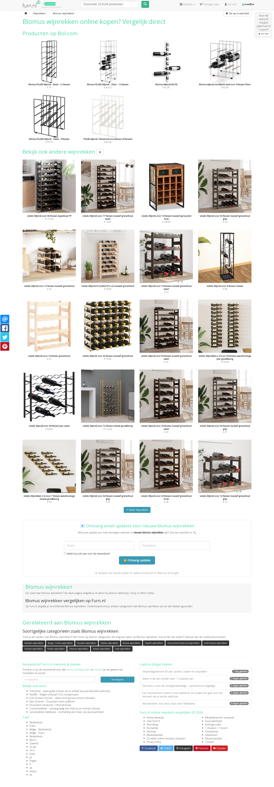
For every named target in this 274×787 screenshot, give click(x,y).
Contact (209, 742)
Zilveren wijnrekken (78, 648)
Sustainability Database (43, 712)
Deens (33, 771)
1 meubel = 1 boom (216, 728)
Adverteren (211, 735)
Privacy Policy (154, 742)
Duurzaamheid (213, 721)
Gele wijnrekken (123, 648)
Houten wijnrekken (33, 648)
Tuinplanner (211, 731)
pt (31, 757)
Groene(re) (50, 3)
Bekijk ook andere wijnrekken (63, 151)
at (31, 774)
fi (30, 764)
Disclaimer (152, 728)
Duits (32, 753)
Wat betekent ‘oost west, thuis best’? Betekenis (195, 703)
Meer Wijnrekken (137, 509)
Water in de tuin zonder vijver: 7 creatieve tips (195, 678)
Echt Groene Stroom (41, 698)
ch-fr (32, 750)
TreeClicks (35, 691)
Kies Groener (37, 701)
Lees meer (263, 33)
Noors (33, 739)
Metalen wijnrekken (33, 643)
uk (31, 767)
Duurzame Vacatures (41, 705)
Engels (33, 760)
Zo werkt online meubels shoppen (166, 738)
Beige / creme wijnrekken (60, 643)
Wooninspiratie (213, 738)
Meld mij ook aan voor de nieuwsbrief (87, 553)
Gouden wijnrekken (86, 643)
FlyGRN (33, 694)
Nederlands (36, 722)
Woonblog (152, 724)
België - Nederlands (41, 729)
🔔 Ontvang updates (137, 560)
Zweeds (34, 743)
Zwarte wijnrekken (154, 643)
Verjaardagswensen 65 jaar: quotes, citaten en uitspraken (195, 671)
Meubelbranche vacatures (219, 717)
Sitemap (151, 731)
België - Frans (37, 733)
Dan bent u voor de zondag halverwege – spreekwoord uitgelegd (195, 685)
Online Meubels (155, 717)
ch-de (33, 746)
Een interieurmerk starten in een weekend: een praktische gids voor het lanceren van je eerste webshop (195, 694)
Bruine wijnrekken (131, 643)
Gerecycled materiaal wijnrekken (183, 643)
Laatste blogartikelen (156, 664)
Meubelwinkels (155, 735)
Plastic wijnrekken (56, 648)
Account (231, 4)
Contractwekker (38, 708)
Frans (33, 726)
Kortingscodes (213, 724)
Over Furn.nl (153, 721)
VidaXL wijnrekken (109, 643)
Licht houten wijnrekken (215, 643)
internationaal (63, 705)
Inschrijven (117, 679)
